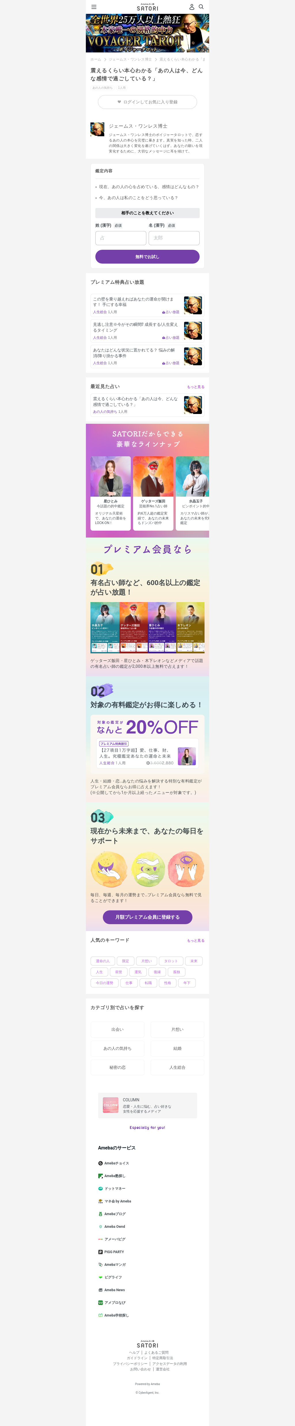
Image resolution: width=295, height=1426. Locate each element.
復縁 (157, 972)
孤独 (176, 972)
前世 (118, 972)
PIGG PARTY (113, 1252)
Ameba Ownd (114, 1226)
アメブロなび (114, 1302)
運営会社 (163, 1369)
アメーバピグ (114, 1239)
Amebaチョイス (116, 1163)
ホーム (95, 59)
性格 (167, 983)
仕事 (129, 983)
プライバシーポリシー (130, 1364)
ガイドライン (137, 1358)
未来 (193, 961)
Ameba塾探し (114, 1176)
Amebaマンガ (114, 1264)
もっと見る (196, 387)
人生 (99, 972)
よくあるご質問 (156, 1353)
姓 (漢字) (103, 225)
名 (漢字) (156, 225)
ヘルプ (134, 1353)
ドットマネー (114, 1188)
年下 (187, 983)
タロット (171, 961)
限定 (125, 961)
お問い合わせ (140, 1369)
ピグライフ (112, 1277)
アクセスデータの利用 (169, 1364)
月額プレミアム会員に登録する (147, 917)
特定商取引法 (162, 1358)
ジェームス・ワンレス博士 (130, 59)
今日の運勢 (104, 983)
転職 (148, 983)
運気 (138, 972)
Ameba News (114, 1290)
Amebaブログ (114, 1214)
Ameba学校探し (116, 1315)
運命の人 (103, 961)
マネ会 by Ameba (117, 1201)
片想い (146, 961)
